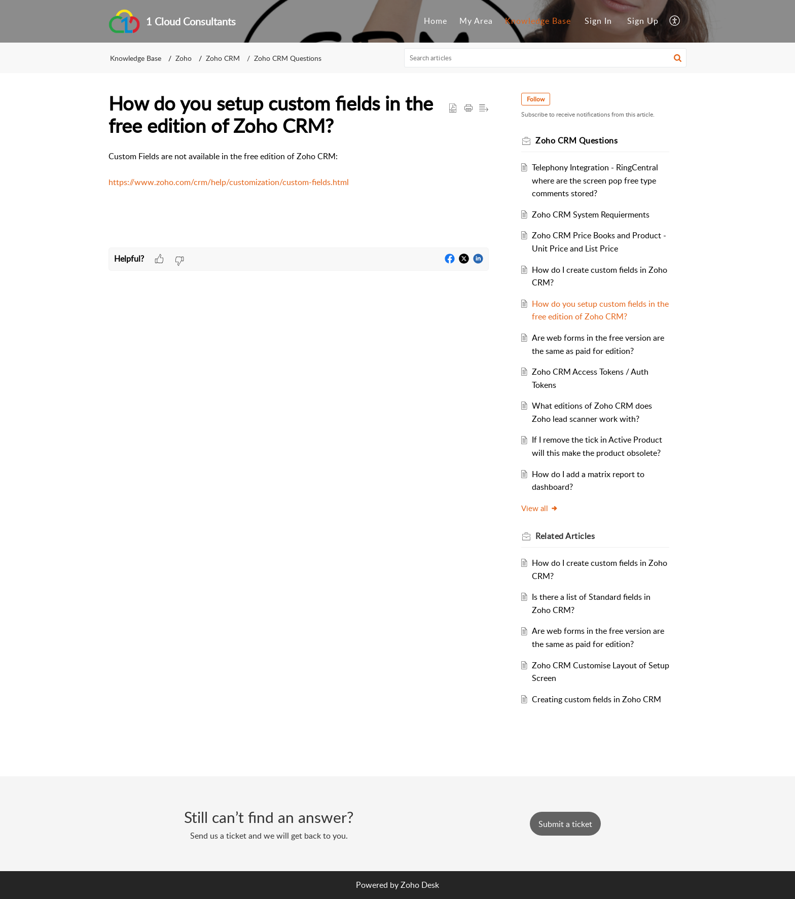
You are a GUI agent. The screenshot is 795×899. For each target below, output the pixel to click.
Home (435, 20)
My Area (476, 20)
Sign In (598, 20)
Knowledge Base (538, 20)
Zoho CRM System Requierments (590, 214)
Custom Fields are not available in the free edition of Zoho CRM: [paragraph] (299, 170)
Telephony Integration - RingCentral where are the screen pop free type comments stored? (595, 180)
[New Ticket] (565, 824)
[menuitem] (435, 21)
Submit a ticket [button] (565, 824)
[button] (675, 21)
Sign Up (643, 20)
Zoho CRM (223, 58)
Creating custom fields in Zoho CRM (596, 699)
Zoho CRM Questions (287, 58)
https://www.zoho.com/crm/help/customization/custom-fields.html (229, 182)
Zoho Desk (420, 884)
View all (539, 508)
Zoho (183, 58)
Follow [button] (536, 99)
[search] (545, 57)
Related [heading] (565, 536)
